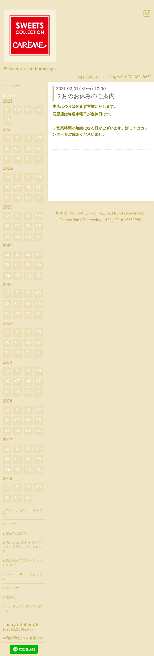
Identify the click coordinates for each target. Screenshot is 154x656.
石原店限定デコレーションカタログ (22, 563)
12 (7, 138)
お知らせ (9, 95)
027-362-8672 (138, 78)
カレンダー (10, 588)
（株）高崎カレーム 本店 (86, 213)
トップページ (12, 86)
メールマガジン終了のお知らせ (22, 609)
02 (38, 110)
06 (28, 149)
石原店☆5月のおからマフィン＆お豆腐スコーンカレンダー (23, 547)
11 (18, 138)
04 (18, 110)
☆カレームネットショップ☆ (22, 577)
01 (7, 121)
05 (7, 110)
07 (17, 149)
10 (28, 138)
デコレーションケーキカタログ (22, 513)
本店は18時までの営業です (22, 638)
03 (28, 110)
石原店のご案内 (14, 534)
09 (38, 138)
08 (7, 149)
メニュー (9, 524)
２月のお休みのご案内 (85, 97)
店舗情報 (9, 597)
